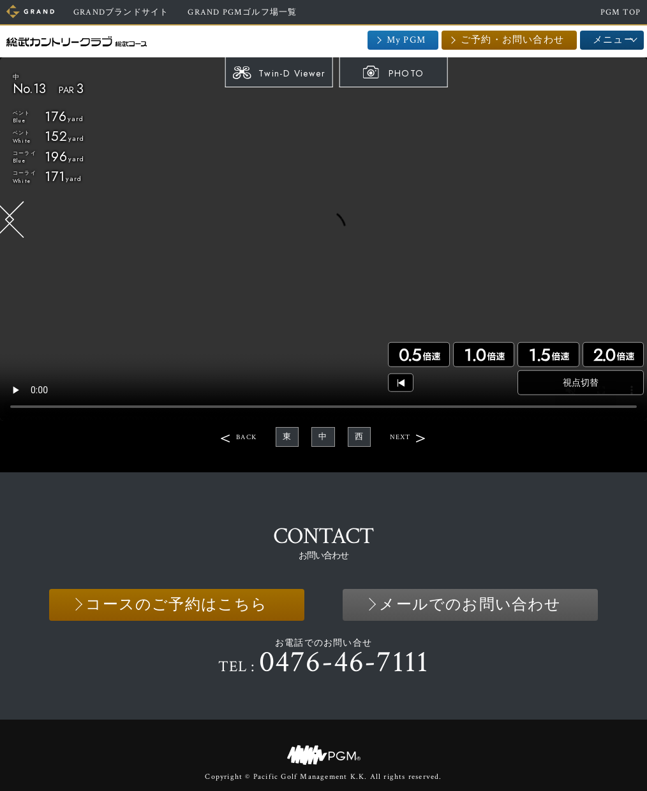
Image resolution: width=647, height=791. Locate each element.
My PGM (406, 40)
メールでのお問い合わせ (470, 604)
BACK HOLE (14, 220)
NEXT (400, 437)
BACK (246, 437)
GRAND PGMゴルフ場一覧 (242, 12)
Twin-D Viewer (291, 73)
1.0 (483, 354)
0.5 (418, 354)
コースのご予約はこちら (176, 604)
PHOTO (406, 73)
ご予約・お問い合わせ (512, 40)
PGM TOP (620, 12)
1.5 (548, 354)
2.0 (613, 354)
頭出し (400, 383)
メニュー (613, 40)
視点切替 (581, 382)
